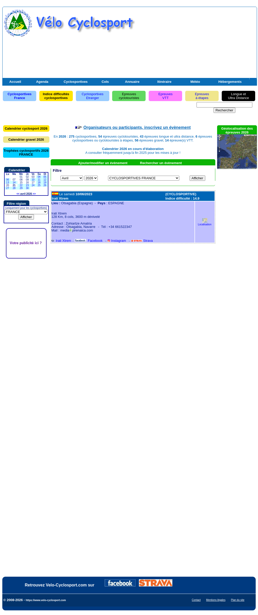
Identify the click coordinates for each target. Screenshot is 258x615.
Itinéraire (164, 82)
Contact (196, 600)
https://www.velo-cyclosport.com (46, 600)
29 (21, 188)
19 (44, 182)
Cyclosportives (75, 82)
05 (44, 176)
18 (39, 182)
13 (7, 182)
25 (39, 185)
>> (34, 193)
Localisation (204, 223)
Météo (195, 82)
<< (18, 193)
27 (7, 188)
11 (39, 179)
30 (27, 188)
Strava (142, 241)
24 (33, 185)
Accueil (15, 82)
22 (21, 185)
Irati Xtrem (61, 241)
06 (7, 179)
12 (44, 179)
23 (27, 185)
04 (39, 176)
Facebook (88, 241)
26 (44, 185)
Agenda (42, 82)
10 (33, 179)
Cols (105, 82)
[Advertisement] (195, 46)
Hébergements (230, 82)
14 (14, 182)
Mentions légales (215, 600)
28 (14, 188)
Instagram (117, 241)
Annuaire (132, 82)
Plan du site (237, 600)
